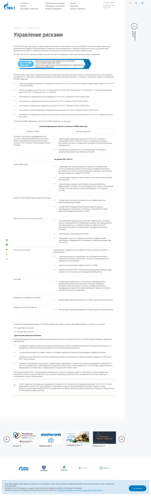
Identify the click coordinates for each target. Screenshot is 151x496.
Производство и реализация (54, 6)
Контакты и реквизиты (77, 9)
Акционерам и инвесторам (29, 9)
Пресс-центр (74, 6)
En (130, 3)
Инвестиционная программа (55, 3)
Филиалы (23, 6)
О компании (24, 3)
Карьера (73, 3)
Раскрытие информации (53, 9)
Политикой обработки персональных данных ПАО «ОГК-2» (80, 490)
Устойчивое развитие (32, 28)
